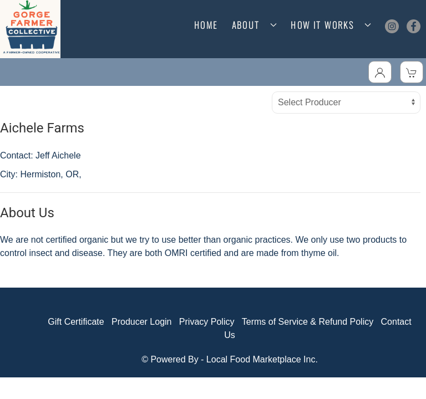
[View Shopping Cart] (411, 72)
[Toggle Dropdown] (380, 72)
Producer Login (141, 321)
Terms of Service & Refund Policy (307, 321)
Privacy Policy (207, 321)
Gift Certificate (76, 321)
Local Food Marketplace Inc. (262, 359)
